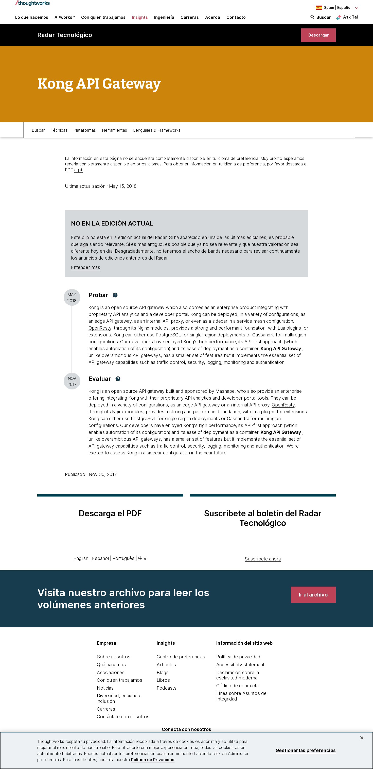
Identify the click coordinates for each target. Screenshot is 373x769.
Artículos (166, 674)
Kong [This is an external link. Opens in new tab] (93, 317)
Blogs (163, 682)
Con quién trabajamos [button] (103, 20)
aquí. (78, 179)
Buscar (323, 20)
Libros (163, 689)
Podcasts (166, 697)
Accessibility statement (240, 674)
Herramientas (114, 138)
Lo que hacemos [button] (31, 20)
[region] (186, 750)
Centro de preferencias (181, 666)
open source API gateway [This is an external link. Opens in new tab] (138, 317)
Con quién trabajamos (119, 689)
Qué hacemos (111, 674)
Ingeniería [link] (164, 20)
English (81, 568)
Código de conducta (237, 695)
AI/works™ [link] (65, 20)
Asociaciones (111, 682)
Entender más (85, 277)
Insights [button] (140, 20)
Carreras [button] (190, 20)
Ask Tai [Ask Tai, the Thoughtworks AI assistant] (350, 20)
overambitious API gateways (131, 365)
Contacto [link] (236, 20)
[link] (316, 42)
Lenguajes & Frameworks (157, 138)
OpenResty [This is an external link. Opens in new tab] (99, 337)
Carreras (106, 718)
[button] (115, 304)
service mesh (251, 330)
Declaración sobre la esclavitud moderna (237, 684)
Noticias (105, 697)
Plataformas (85, 138)
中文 (142, 568)
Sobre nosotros (113, 666)
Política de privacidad (238, 666)
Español (100, 568)
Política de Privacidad (152, 759)
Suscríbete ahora (263, 568)
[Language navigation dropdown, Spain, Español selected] (330, 7)
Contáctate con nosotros (123, 726)
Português (123, 568)
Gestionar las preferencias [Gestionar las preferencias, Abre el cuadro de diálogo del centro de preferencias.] (306, 750)
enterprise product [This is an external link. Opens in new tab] (236, 317)
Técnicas (59, 138)
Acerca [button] (212, 20)
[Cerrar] (361, 737)
